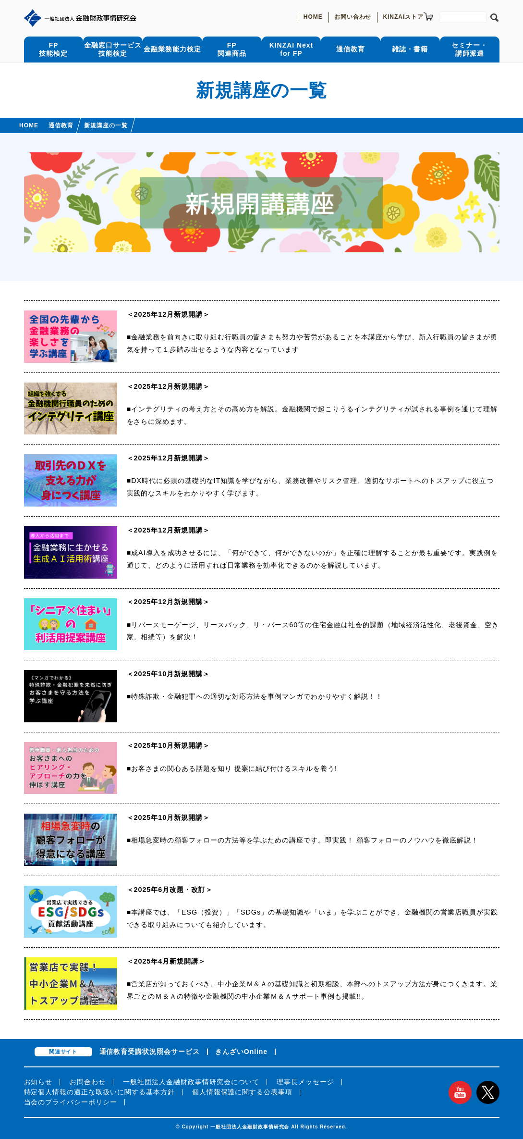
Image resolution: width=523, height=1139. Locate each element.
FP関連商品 (232, 49)
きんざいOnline (241, 1051)
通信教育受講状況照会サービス (149, 1051)
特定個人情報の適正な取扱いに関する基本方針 (99, 1092)
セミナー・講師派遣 (469, 49)
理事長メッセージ (305, 1082)
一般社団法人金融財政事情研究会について (191, 1082)
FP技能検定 (53, 49)
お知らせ (38, 1082)
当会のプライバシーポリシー (70, 1102)
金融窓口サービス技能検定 (113, 49)
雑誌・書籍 (410, 49)
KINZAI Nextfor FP (291, 49)
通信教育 (350, 49)
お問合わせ (88, 1082)
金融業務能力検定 (172, 49)
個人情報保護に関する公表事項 (242, 1092)
